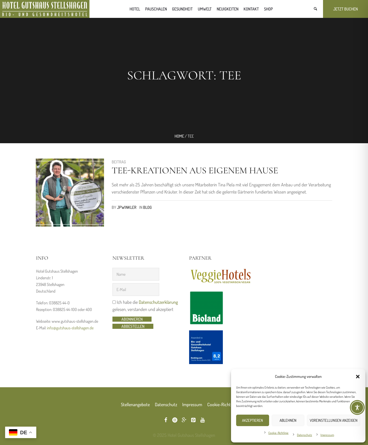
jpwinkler (126, 207)
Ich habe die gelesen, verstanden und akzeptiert (145, 305)
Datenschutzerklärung (158, 302)
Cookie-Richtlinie (278, 433)
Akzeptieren (252, 420)
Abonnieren (132, 319)
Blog (147, 207)
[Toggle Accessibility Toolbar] (357, 407)
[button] (357, 376)
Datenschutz (304, 435)
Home (179, 136)
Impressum (327, 435)
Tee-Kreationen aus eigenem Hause (195, 170)
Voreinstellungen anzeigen (334, 420)
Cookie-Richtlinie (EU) (227, 404)
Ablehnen (288, 420)
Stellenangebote (135, 404)
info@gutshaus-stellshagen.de (70, 327)
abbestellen (132, 326)
